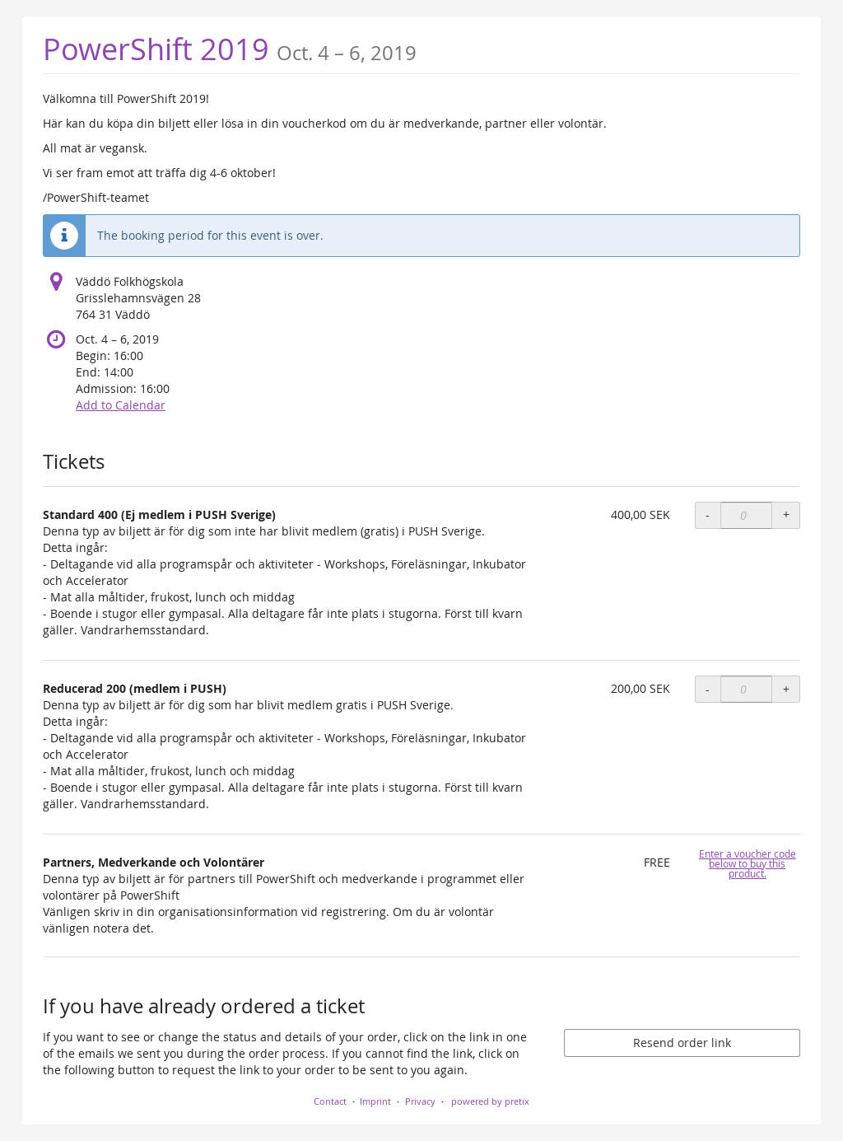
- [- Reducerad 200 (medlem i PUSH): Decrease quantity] (708, 689)
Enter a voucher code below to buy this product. (747, 864)
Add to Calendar (120, 405)
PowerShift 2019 (230, 49)
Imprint (375, 1101)
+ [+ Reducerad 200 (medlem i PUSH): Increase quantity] (786, 689)
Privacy (420, 1101)
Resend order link (682, 1042)
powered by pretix (490, 1101)
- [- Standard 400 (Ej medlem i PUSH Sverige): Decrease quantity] (708, 514)
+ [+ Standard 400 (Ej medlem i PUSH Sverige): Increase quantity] (786, 514)
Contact (330, 1101)
